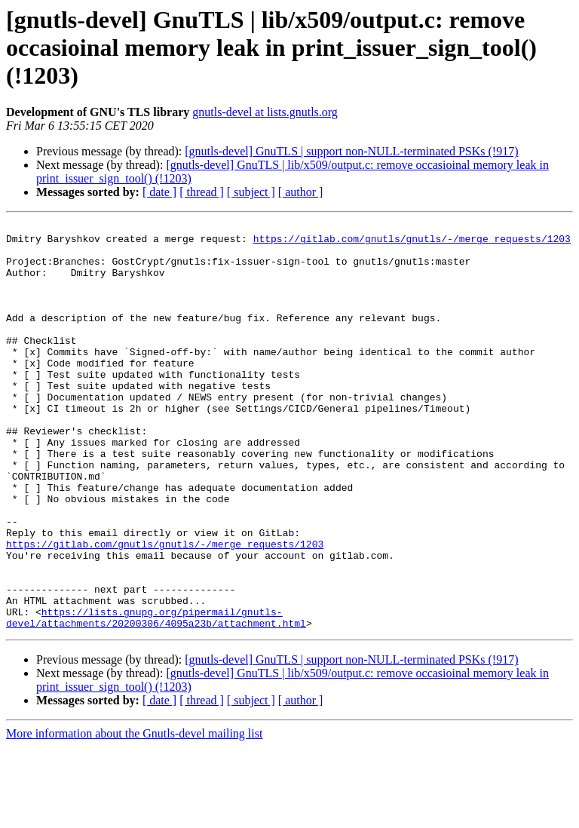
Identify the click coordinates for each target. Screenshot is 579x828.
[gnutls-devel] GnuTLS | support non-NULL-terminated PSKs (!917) (351, 151)
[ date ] (159, 192)
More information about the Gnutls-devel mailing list (134, 814)
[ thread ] (201, 192)
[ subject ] (251, 192)
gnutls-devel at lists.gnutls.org (265, 112)
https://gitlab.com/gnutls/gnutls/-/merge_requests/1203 (412, 243)
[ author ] (300, 192)
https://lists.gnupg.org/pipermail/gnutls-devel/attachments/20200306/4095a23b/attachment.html (156, 697)
